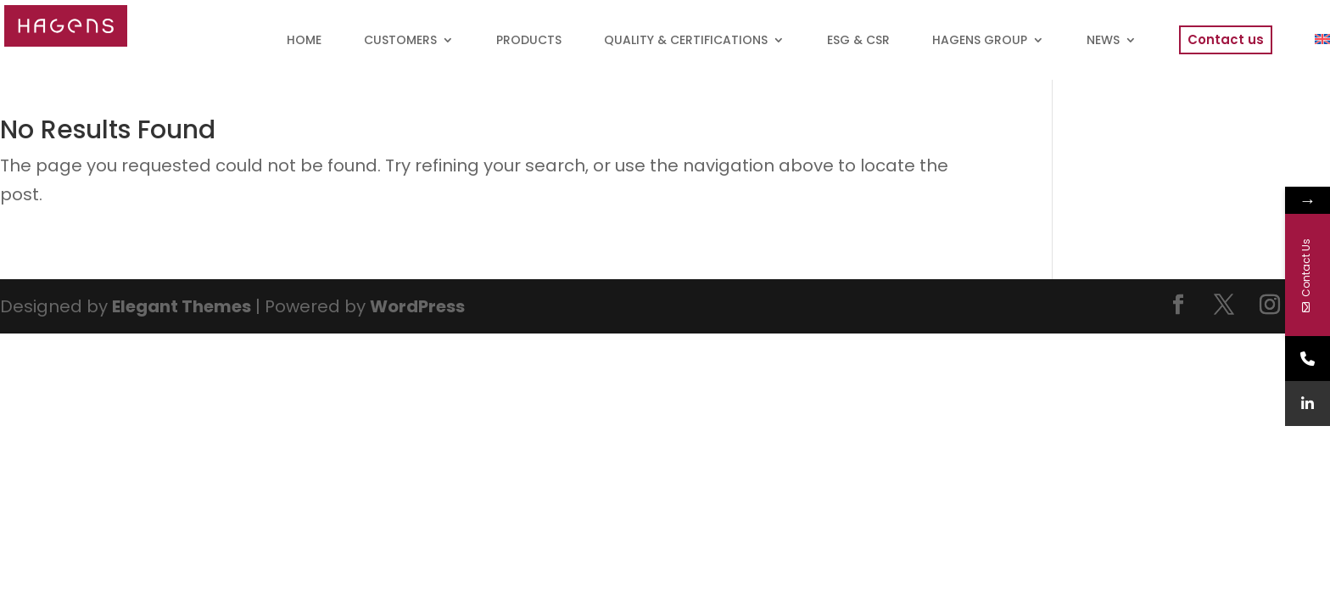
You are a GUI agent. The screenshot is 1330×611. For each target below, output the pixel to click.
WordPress (417, 306)
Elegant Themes (181, 306)
